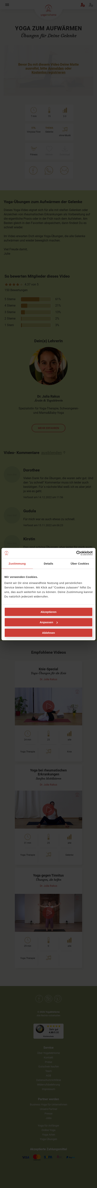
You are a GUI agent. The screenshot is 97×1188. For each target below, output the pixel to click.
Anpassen (49, 622)
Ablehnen (48, 632)
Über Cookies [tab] (80, 563)
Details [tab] (48, 563)
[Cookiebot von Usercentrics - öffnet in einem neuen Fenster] (76, 553)
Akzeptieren (48, 611)
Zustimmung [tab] (17, 563)
